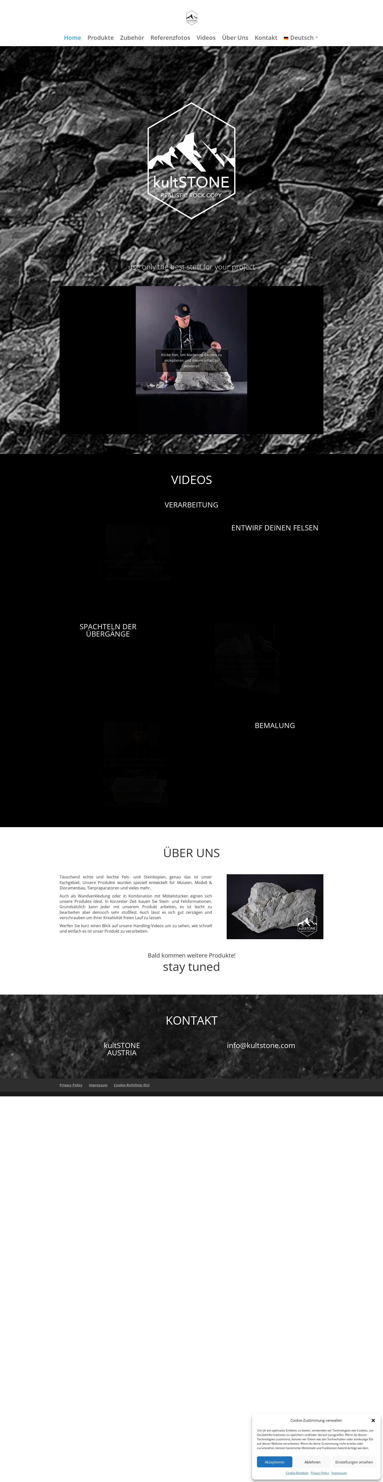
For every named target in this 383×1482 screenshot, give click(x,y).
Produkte (100, 38)
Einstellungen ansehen (354, 1462)
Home (72, 38)
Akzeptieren (275, 1462)
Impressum (339, 1473)
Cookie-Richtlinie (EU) (131, 1085)
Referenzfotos (170, 38)
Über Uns (235, 38)
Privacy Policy (320, 1473)
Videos (206, 38)
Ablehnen (312, 1462)
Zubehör (132, 38)
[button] (373, 1420)
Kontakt (266, 38)
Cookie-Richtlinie (297, 1473)
